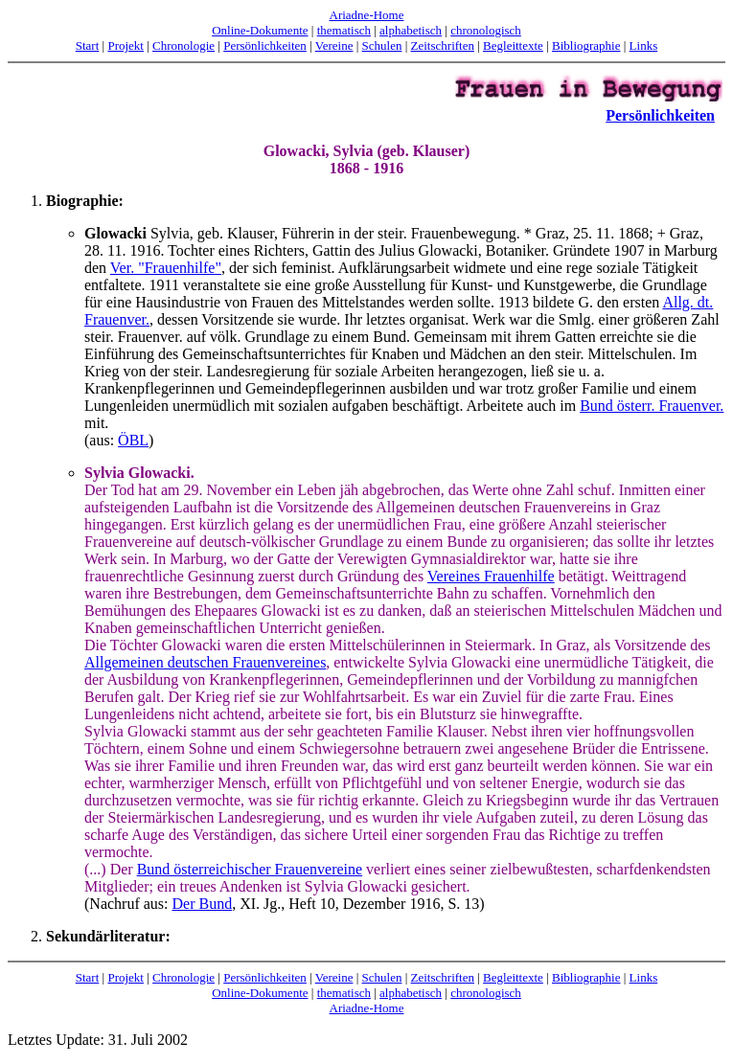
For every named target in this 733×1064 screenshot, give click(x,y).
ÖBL (133, 440)
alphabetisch (410, 30)
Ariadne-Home (367, 15)
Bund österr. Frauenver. (651, 405)
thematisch (344, 30)
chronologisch (485, 30)
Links (644, 45)
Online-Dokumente (260, 30)
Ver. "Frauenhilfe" (165, 268)
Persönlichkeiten (265, 45)
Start (88, 45)
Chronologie (183, 45)
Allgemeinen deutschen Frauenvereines (205, 662)
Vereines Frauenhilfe (491, 576)
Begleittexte (513, 45)
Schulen (382, 45)
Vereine (334, 45)
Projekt (125, 45)
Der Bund (202, 903)
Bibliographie (586, 45)
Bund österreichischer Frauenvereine (249, 869)
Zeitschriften (442, 45)
